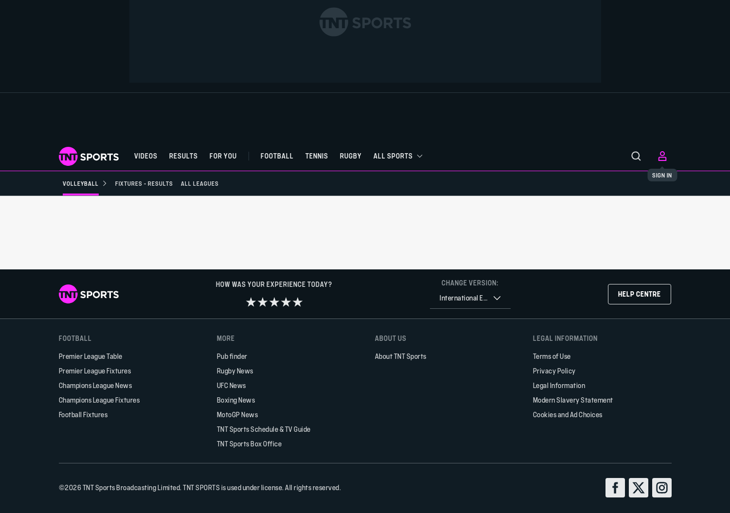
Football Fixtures (83, 414)
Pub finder (232, 356)
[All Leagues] (200, 183)
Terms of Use (552, 356)
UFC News (231, 385)
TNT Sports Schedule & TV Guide (264, 429)
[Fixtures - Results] (144, 183)
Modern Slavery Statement (573, 400)
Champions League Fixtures (99, 400)
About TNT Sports (401, 356)
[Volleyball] (85, 183)
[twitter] (638, 487)
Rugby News (235, 371)
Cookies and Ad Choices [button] (568, 414)
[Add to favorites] (206, 223)
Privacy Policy (554, 371)
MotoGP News (237, 414)
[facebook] (615, 487)
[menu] (636, 156)
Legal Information (559, 385)
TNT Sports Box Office (249, 444)
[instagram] (662, 487)
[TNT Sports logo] (89, 156)
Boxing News (236, 400)
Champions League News (95, 385)
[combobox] (470, 298)
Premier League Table (91, 356)
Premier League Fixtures (95, 371)
